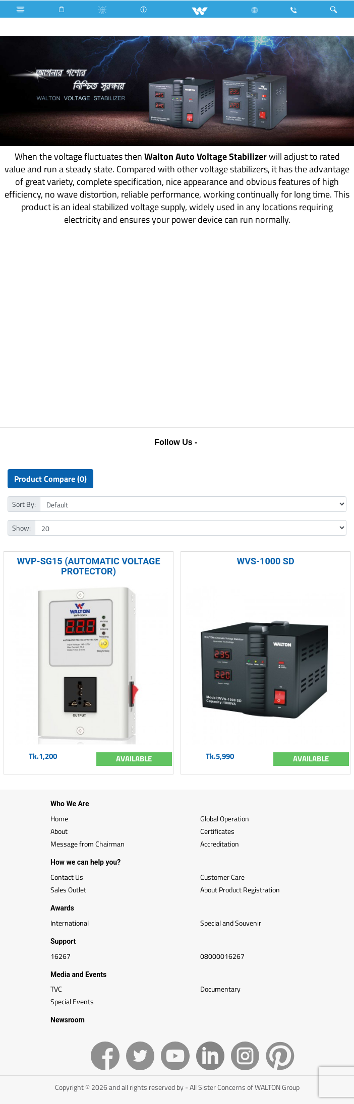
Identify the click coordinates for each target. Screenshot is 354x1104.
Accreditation (219, 843)
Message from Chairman (87, 843)
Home (59, 818)
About (59, 831)
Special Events (72, 1001)
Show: (21, 528)
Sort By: (24, 504)
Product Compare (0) (50, 479)
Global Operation (224, 818)
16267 (60, 956)
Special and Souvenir (230, 923)
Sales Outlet (68, 889)
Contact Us (66, 877)
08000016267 (222, 956)
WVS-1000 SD (265, 561)
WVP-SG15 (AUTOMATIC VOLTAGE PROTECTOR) (88, 566)
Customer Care (222, 877)
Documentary (220, 989)
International (69, 923)
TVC (56, 989)
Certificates (217, 831)
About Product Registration (240, 889)
